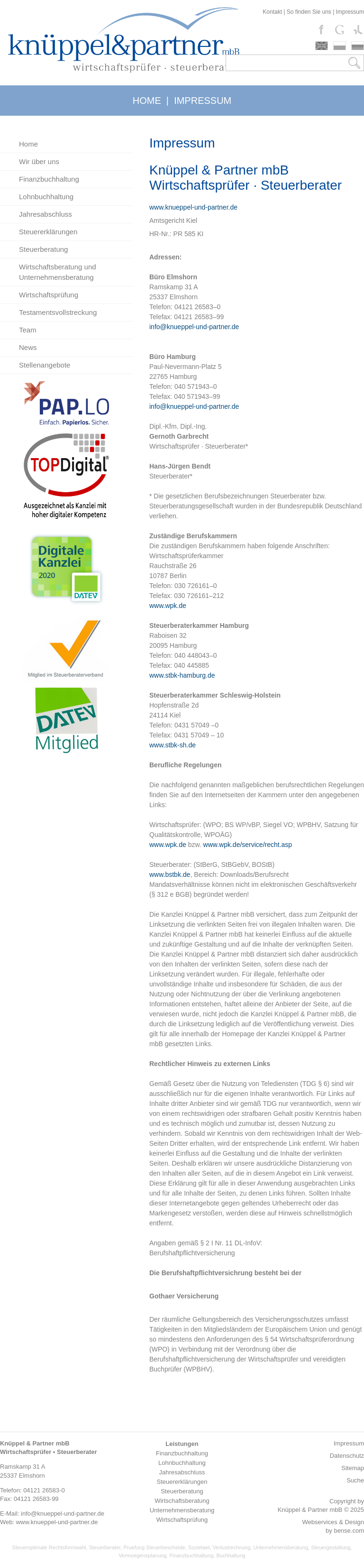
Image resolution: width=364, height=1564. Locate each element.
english (322, 46)
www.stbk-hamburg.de (182, 675)
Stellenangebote (44, 365)
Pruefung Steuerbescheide (154, 1547)
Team (27, 330)
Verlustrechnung (232, 1547)
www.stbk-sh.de (172, 745)
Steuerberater (105, 1547)
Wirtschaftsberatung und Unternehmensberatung (57, 272)
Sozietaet (199, 1547)
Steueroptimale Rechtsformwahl (49, 1547)
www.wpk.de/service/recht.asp (247, 844)
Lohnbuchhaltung (46, 197)
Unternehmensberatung (280, 1547)
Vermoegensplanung (142, 1555)
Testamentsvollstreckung (58, 312)
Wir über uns (39, 161)
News (28, 347)
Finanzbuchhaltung (49, 179)
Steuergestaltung (330, 1547)
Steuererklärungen (48, 232)
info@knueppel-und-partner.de (194, 327)
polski (340, 46)
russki (358, 46)
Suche (355, 1480)
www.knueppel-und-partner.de (193, 207)
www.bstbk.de (169, 874)
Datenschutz (347, 1455)
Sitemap (352, 1468)
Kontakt (272, 12)
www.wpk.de (167, 605)
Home (28, 144)
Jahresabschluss (45, 214)
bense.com (349, 1530)
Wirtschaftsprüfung (48, 295)
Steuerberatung (43, 249)
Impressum (350, 12)
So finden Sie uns (309, 12)
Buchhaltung (230, 1555)
